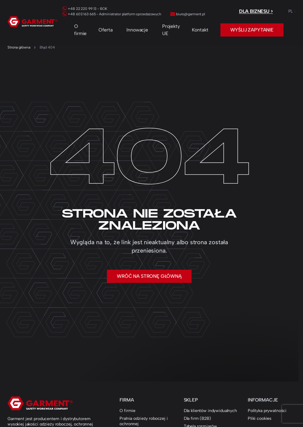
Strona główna (19, 47)
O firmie (80, 29)
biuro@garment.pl (187, 14)
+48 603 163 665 (78, 14)
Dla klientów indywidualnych (210, 410)
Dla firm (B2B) (197, 418)
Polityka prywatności (267, 410)
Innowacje (137, 30)
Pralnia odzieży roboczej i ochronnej (144, 421)
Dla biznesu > (256, 11)
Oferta (105, 30)
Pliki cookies (259, 418)
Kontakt (200, 30)
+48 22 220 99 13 (79, 8)
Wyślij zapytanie (252, 30)
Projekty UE (171, 29)
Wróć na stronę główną (149, 276)
